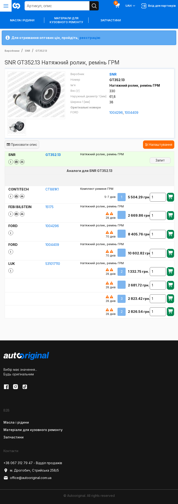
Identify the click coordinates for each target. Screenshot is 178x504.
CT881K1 (52, 189)
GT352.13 (53, 155)
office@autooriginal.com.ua (27, 477)
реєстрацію (89, 38)
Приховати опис (22, 144)
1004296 (116, 112)
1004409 (131, 112)
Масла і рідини (16, 422)
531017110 (52, 263)
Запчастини (110, 20)
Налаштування (158, 144)
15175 (49, 207)
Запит (160, 160)
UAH (130, 6)
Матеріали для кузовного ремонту (66, 20)
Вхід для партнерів (158, 5)
